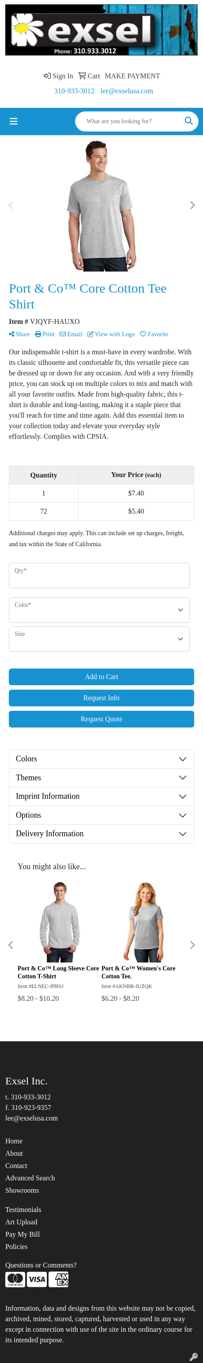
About (14, 1153)
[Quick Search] (127, 121)
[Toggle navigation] (13, 121)
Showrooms (22, 1190)
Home (14, 1141)
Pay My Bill (22, 1234)
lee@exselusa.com (127, 91)
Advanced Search (30, 1178)
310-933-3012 (74, 91)
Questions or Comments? (41, 1265)
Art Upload (21, 1222)
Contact (16, 1165)
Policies (16, 1246)
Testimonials (23, 1209)
